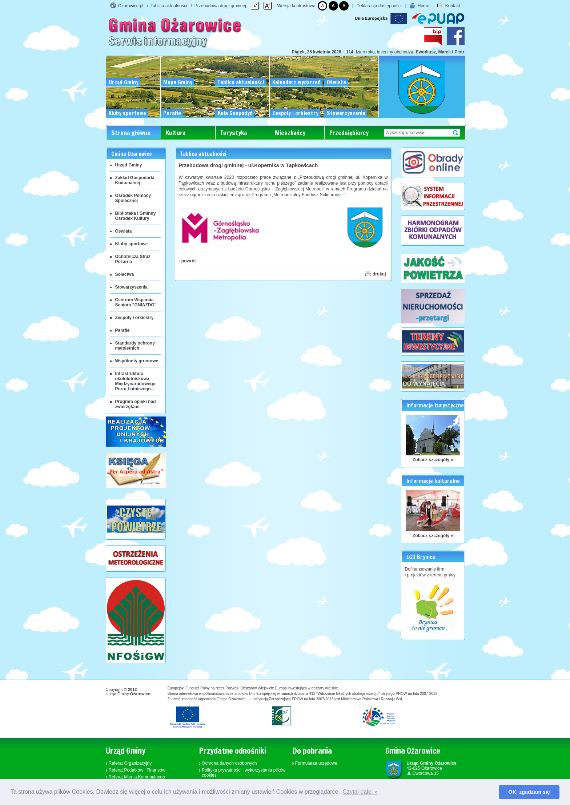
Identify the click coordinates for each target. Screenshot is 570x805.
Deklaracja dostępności (379, 5)
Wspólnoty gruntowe (136, 360)
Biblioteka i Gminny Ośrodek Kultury (135, 216)
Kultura (175, 132)
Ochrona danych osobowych (229, 763)
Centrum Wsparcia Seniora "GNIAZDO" (136, 302)
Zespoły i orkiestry (134, 317)
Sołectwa (124, 274)
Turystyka (233, 132)
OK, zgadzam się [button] (529, 792)
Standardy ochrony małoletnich (135, 346)
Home (419, 5)
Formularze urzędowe (316, 763)
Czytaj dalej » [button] (360, 792)
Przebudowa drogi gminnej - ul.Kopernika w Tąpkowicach (249, 5)
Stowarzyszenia (131, 287)
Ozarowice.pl (130, 5)
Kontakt (448, 5)
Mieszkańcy (290, 132)
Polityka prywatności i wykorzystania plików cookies (243, 773)
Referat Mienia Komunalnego (137, 777)
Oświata (123, 231)
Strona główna (130, 132)
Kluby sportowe (131, 243)
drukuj (375, 274)
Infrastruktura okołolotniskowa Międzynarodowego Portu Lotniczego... (135, 381)
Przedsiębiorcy (349, 132)
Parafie (122, 330)
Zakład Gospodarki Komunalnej (134, 180)
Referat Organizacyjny (130, 763)
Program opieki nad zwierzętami (135, 404)
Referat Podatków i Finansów (137, 770)
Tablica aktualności (168, 5)
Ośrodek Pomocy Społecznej (133, 198)
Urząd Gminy (128, 165)
